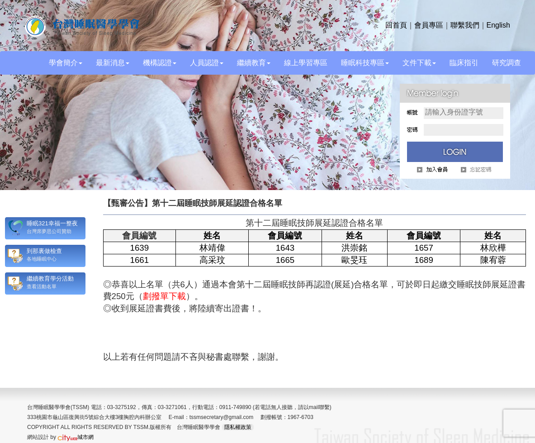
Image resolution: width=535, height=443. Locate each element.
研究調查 (506, 63)
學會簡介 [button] (65, 63)
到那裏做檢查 (44, 251)
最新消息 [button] (112, 63)
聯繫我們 (464, 25)
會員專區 (428, 25)
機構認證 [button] (159, 63)
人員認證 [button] (206, 63)
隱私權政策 (237, 427)
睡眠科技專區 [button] (365, 63)
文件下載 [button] (419, 63)
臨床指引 (464, 63)
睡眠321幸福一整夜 (52, 223)
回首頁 (396, 25)
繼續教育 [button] (253, 63)
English (498, 25)
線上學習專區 (305, 63)
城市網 (75, 437)
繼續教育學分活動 (50, 278)
